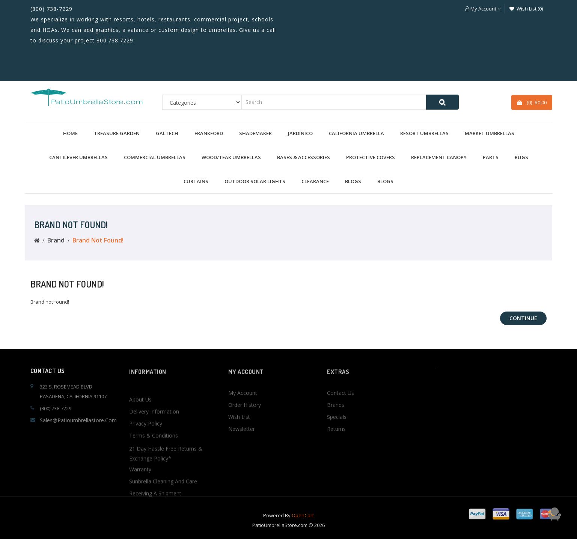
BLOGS (353, 181)
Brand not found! (98, 240)
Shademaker (255, 133)
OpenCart (303, 525)
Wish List (239, 445)
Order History (244, 433)
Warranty (140, 527)
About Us (140, 457)
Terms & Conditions (153, 493)
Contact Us (340, 421)
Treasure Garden (117, 133)
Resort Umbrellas (424, 133)
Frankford (208, 133)
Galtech (167, 133)
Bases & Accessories (303, 157)
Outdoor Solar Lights (254, 181)
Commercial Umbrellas (154, 157)
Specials (337, 445)
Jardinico (300, 133)
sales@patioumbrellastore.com (78, 420)
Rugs (521, 157)
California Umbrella (356, 133)
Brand (56, 240)
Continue (523, 318)
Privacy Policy (145, 481)
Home (70, 133)
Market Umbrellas (489, 133)
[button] (482, 9)
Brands (335, 433)
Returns (336, 457)
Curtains (196, 181)
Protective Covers (370, 157)
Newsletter (241, 457)
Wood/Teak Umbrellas (231, 157)
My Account (242, 421)
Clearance (315, 181)
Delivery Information (154, 469)
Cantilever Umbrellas (78, 157)
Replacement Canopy (439, 157)
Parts (491, 157)
